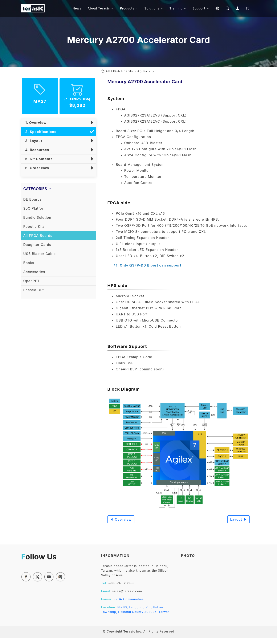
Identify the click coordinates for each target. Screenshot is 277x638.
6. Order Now (36, 168)
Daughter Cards (37, 245)
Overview (121, 519)
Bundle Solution (37, 217)
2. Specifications (40, 132)
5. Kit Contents (38, 159)
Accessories (34, 272)
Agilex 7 (144, 71)
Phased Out (33, 290)
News (77, 8)
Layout (238, 519)
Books (28, 263)
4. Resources (36, 150)
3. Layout (32, 141)
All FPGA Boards (119, 71)
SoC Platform (35, 208)
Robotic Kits (34, 226)
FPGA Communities (129, 599)
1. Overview (35, 123)
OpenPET (31, 281)
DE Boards (32, 199)
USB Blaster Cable (39, 254)
